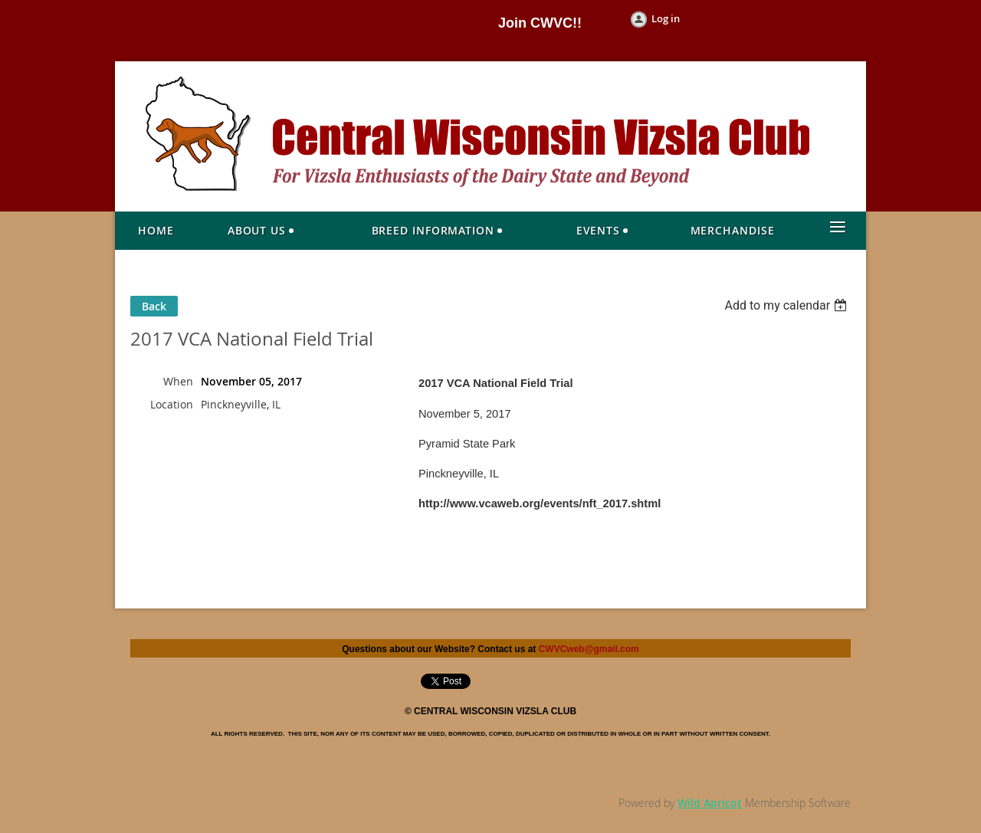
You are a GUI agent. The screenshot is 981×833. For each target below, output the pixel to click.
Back (154, 306)
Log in (665, 18)
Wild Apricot (710, 802)
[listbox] (787, 305)
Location (171, 404)
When (178, 381)
